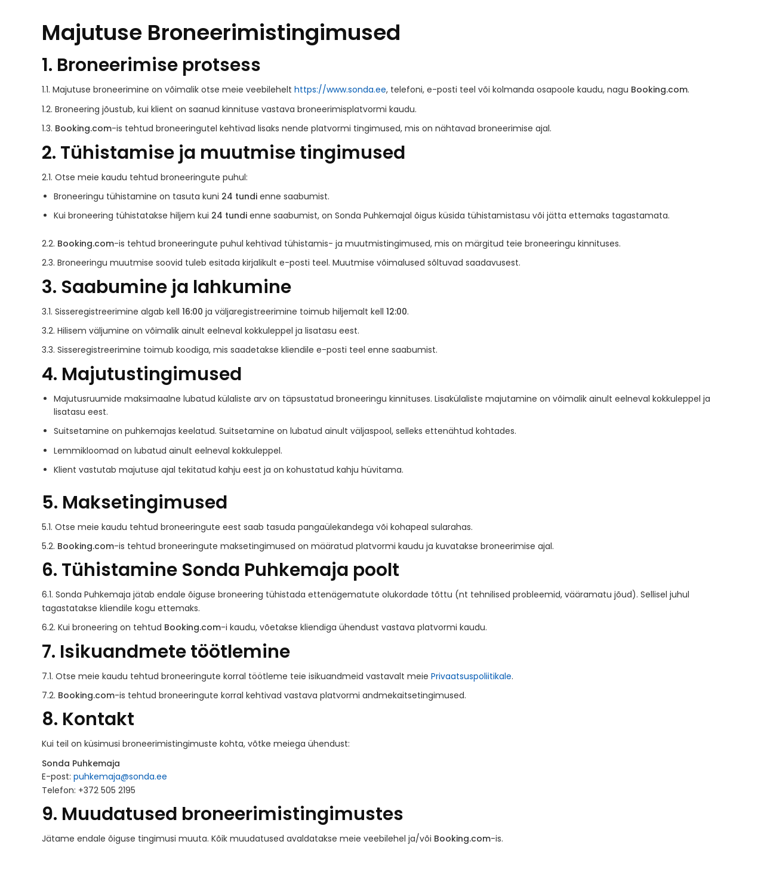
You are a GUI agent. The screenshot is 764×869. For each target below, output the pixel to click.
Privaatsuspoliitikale (471, 676)
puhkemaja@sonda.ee (120, 776)
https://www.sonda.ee (340, 89)
